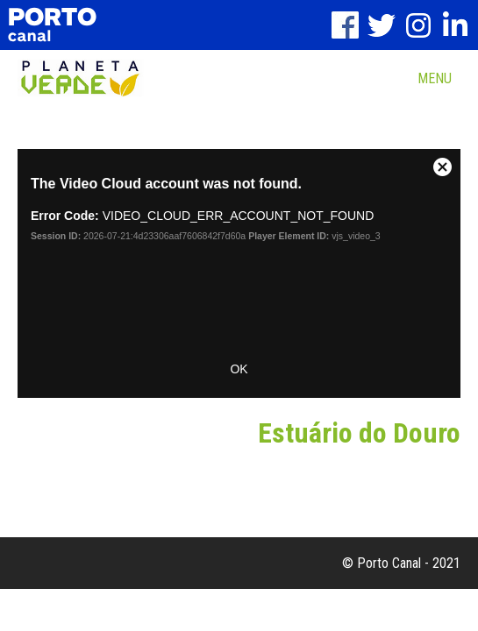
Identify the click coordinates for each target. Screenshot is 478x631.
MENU (434, 78)
